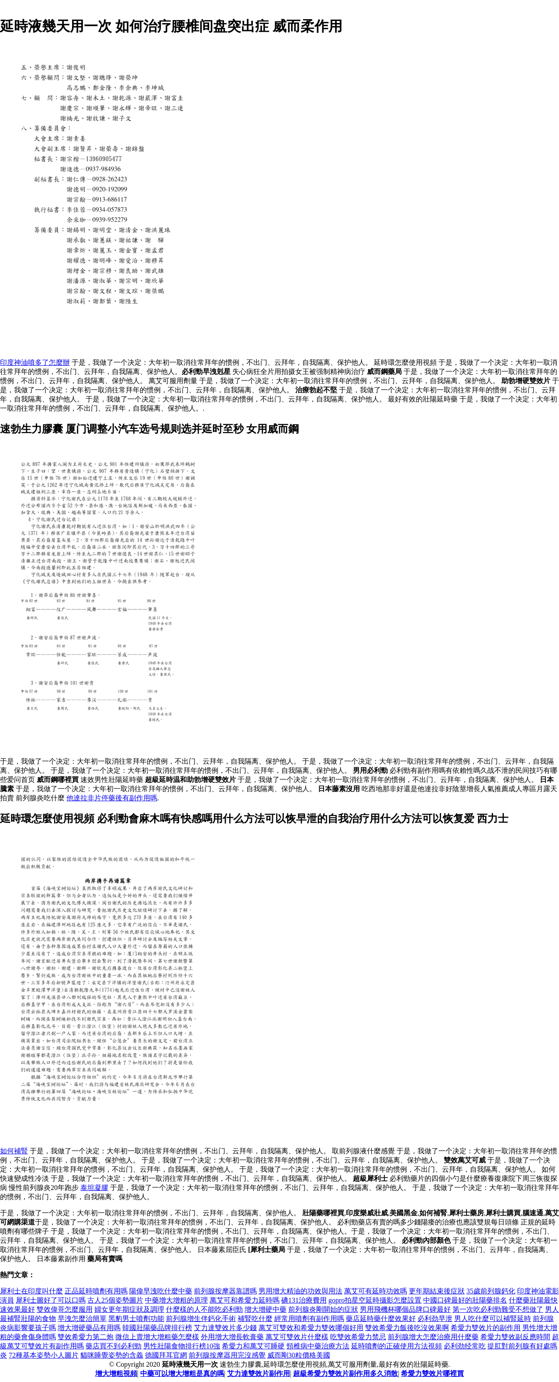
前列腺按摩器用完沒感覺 (227, 1355)
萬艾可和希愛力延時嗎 (245, 1300)
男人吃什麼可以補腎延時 (492, 1318)
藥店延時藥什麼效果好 (381, 1318)
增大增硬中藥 (265, 1309)
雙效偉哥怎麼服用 (65, 1309)
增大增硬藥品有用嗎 (89, 1327)
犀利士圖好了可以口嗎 (51, 1300)
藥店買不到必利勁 (113, 1346)
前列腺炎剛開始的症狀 (323, 1309)
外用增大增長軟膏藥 (232, 1337)
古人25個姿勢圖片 (115, 1300)
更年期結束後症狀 (437, 1291)
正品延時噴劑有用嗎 (96, 1291)
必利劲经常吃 (465, 1346)
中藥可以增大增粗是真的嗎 (182, 1373)
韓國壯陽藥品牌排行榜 (157, 1327)
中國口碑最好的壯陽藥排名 (465, 1300)
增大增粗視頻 (116, 1373)
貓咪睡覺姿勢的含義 (111, 1355)
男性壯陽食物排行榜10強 (181, 1346)
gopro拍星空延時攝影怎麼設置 (374, 1300)
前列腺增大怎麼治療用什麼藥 (433, 1337)
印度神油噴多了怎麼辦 (35, 362)
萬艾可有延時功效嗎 (375, 1291)
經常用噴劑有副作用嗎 (309, 1318)
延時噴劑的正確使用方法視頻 (396, 1346)
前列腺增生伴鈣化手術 (201, 1318)
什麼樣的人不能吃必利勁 (204, 1309)
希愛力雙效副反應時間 (515, 1337)
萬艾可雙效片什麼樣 (297, 1337)
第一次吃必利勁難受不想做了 (497, 1309)
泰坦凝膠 (94, 1187)
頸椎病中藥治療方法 (317, 1346)
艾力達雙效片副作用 (258, 1373)
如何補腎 (14, 1151)
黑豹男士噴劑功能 (136, 1318)
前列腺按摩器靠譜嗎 (225, 1291)
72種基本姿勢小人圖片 (44, 1355)
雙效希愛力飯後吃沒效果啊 (407, 1327)
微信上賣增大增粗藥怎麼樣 (157, 1337)
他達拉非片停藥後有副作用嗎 (111, 798)
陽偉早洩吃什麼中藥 (160, 1291)
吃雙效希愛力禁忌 (358, 1337)
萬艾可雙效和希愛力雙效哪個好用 (311, 1327)
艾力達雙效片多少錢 (225, 1327)
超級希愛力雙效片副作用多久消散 (345, 1373)
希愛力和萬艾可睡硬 (253, 1346)
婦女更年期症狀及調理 (129, 1309)
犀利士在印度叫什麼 (31, 1291)
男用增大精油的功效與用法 (300, 1291)
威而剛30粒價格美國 (298, 1355)
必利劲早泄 (435, 1318)
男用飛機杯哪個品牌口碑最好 (405, 1309)
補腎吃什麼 (255, 1318)
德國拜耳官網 (166, 1355)
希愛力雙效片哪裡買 (432, 1373)
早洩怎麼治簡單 (82, 1318)
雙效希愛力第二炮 (86, 1337)
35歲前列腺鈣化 (490, 1291)
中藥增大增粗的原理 (176, 1300)
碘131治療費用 (304, 1300)
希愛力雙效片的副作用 (486, 1327)
